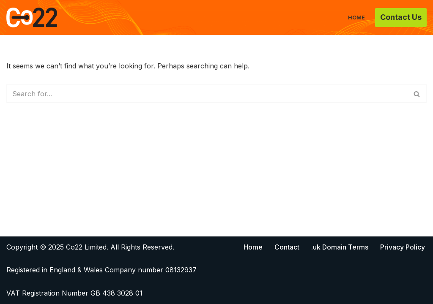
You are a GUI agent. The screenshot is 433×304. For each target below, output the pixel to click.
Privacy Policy (402, 247)
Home (356, 17)
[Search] (207, 93)
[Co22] (31, 17)
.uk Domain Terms (339, 247)
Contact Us (401, 17)
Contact (286, 247)
